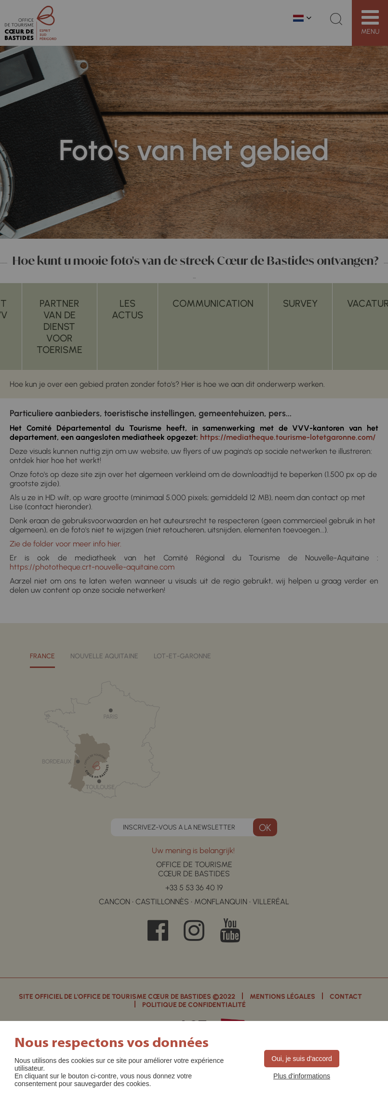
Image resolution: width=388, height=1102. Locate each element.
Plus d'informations (301, 1076)
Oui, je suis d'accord (301, 1058)
